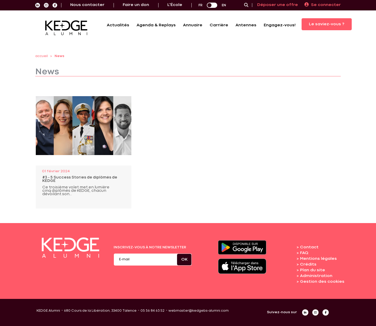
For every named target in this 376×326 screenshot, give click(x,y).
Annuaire (192, 25)
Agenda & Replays (156, 25)
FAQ (304, 253)
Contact (309, 247)
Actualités (118, 25)
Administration (316, 276)
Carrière (219, 25)
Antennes (246, 25)
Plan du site (312, 270)
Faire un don (136, 5)
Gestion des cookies (322, 282)
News (59, 56)
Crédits (308, 264)
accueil (41, 56)
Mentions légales (318, 259)
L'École (174, 5)
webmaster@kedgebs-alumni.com (198, 310)
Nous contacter (87, 5)
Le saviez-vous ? (326, 24)
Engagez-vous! (280, 25)
